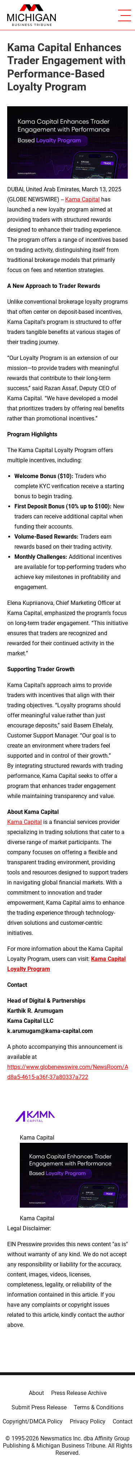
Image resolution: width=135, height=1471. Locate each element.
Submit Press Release (39, 1407)
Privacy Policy (87, 1421)
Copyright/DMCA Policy (33, 1421)
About (36, 1393)
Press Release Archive (79, 1393)
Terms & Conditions (98, 1407)
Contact (122, 1421)
